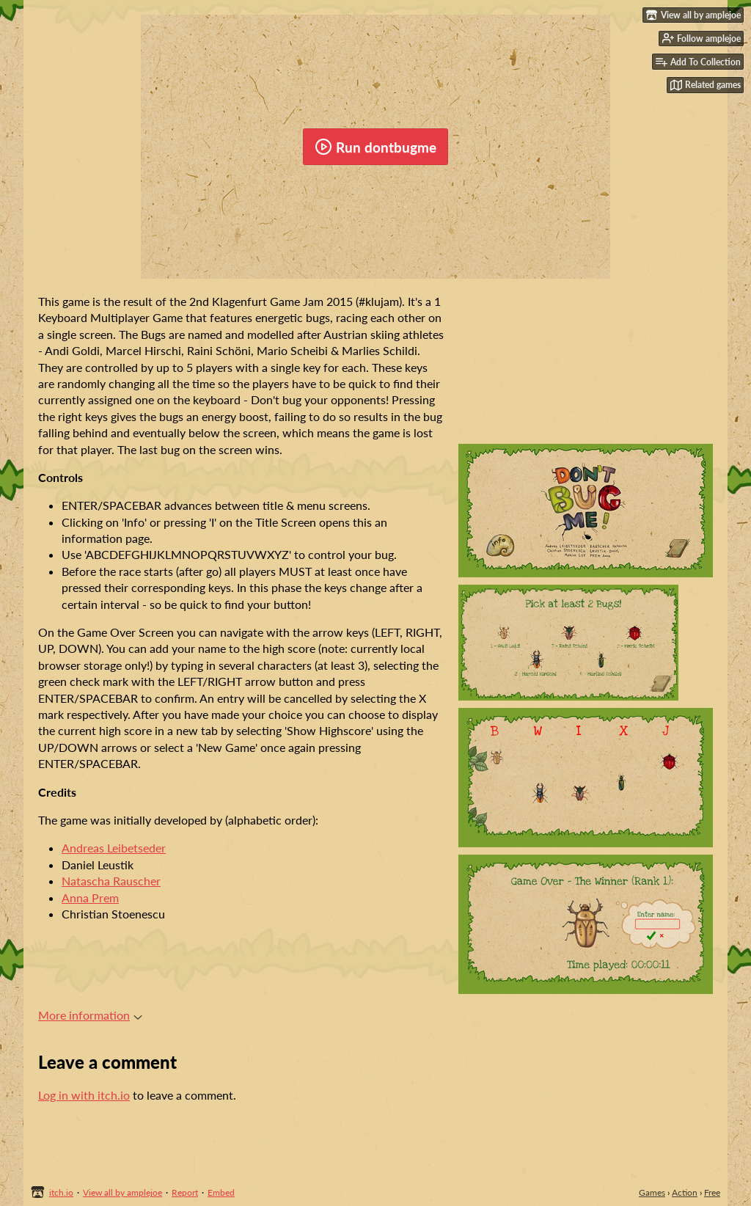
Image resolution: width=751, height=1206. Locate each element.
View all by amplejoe (122, 1192)
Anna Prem (90, 898)
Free (712, 1192)
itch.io (61, 1192)
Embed (221, 1192)
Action (684, 1192)
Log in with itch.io (84, 1095)
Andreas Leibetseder (114, 848)
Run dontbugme (375, 147)
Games (652, 1192)
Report (185, 1192)
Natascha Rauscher (111, 881)
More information (90, 1015)
